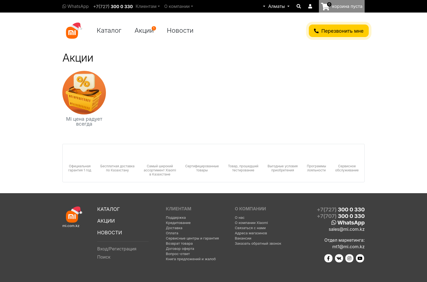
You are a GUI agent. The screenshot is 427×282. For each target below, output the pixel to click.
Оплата (172, 233)
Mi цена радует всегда (84, 121)
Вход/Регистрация (116, 248)
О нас (240, 217)
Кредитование (178, 222)
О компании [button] (177, 6)
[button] (263, 6)
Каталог (109, 30)
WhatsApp (75, 6)
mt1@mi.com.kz (348, 246)
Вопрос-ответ (178, 253)
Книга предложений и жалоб (191, 259)
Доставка (174, 228)
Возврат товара (179, 243)
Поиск (104, 257)
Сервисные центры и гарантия (192, 238)
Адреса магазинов (251, 233)
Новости (180, 30)
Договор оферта (180, 248)
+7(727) (113, 6)
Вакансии (243, 238)
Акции (145, 30)
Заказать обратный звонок (258, 243)
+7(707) (341, 216)
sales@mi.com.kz (347, 229)
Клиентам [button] (146, 6)
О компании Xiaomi (251, 222)
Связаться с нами (250, 228)
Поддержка (176, 217)
